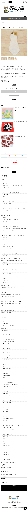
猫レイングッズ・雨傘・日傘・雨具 (8, 296)
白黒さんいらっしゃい (7, 377)
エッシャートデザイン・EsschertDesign (10, 450)
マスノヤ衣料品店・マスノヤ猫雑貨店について (9, 462)
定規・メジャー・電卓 (7, 203)
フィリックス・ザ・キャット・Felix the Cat (10, 384)
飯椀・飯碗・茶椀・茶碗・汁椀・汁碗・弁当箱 (11, 226)
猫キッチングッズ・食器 (6, 215)
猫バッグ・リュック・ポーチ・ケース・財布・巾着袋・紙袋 (12, 260)
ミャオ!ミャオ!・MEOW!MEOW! (8, 429)
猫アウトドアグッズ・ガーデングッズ (8, 287)
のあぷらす (5, 416)
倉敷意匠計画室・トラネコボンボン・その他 (10, 386)
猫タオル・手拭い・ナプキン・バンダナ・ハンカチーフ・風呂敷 (13, 235)
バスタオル (5, 237)
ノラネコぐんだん (6, 452)
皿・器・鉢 (5, 221)
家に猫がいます (5, 436)
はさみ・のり (5, 205)
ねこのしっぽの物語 (6, 395)
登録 (3, 478)
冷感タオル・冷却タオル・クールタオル (10, 253)
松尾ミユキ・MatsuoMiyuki (7, 445)
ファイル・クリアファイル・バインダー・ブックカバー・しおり (14, 208)
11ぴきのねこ (5, 420)
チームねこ (5, 398)
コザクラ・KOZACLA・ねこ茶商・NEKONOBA (11, 361)
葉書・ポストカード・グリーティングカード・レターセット (13, 196)
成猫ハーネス (5, 323)
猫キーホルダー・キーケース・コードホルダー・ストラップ (12, 294)
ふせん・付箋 (5, 194)
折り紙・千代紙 (5, 199)
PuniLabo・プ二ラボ (6, 343)
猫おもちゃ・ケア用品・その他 (8, 325)
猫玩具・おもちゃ (5, 328)
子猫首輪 (4, 321)
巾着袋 (4, 278)
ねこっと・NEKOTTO (7, 400)
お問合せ (3, 464)
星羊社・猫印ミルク (6, 438)
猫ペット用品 (4, 317)
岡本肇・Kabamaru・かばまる (8, 382)
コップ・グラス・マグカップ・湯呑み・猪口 (10, 219)
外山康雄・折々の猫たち (7, 352)
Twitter (14, 487)
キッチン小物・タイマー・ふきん (8, 230)
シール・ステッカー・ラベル (8, 183)
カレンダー (5, 212)
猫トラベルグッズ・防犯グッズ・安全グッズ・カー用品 (11, 301)
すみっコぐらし (5, 404)
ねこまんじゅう (5, 373)
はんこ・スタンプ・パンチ (7, 210)
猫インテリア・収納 (5, 285)
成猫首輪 (4, 318)
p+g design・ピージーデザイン (8, 341)
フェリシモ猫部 (5, 411)
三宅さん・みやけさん (7, 357)
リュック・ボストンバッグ (7, 273)
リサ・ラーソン (5, 393)
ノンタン (4, 443)
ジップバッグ (5, 282)
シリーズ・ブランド (5, 332)
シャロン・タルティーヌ (7, 427)
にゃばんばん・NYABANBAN (8, 359)
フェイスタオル (5, 239)
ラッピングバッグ (6, 280)
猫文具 (3, 179)
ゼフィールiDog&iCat (6, 348)
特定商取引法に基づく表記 (6, 467)
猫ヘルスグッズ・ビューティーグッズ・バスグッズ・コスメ (12, 303)
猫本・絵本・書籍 (5, 330)
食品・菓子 (4, 314)
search (10, 2)
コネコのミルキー (6, 370)
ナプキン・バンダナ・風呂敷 (8, 246)
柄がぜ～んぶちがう (6, 407)
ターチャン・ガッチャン (7, 334)
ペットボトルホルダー (7, 266)
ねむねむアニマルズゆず (7, 402)
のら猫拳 (4, 350)
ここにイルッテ (5, 409)
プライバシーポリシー (5, 465)
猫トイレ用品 (4, 292)
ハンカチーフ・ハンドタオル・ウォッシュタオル (11, 248)
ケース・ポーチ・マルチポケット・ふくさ (10, 269)
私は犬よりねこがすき (7, 368)
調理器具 (4, 217)
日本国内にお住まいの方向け (14, 95)
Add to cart (14, 91)
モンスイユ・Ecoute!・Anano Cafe (9, 339)
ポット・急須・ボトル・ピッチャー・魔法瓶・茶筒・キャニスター (14, 228)
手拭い (4, 244)
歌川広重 (4, 366)
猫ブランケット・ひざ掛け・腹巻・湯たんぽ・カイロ (11, 258)
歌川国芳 (4, 364)
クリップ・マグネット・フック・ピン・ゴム (10, 187)
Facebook (14, 490)
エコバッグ (5, 262)
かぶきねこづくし (6, 391)
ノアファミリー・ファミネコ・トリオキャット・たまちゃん (13, 425)
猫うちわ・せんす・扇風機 (6, 312)
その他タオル (5, 255)
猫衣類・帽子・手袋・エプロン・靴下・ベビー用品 (10, 310)
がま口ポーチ (5, 271)
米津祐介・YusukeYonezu (7, 434)
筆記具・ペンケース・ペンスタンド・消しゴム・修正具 (12, 185)
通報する (14, 97)
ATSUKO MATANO (6, 375)
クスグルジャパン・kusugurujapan (9, 454)
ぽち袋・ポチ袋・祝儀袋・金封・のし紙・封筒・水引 (12, 192)
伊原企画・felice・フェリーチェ (8, 441)
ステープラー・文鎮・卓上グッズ (8, 201)
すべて (4, 155)
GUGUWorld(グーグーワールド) (8, 418)
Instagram (14, 485)
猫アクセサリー (4, 305)
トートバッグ (5, 264)
